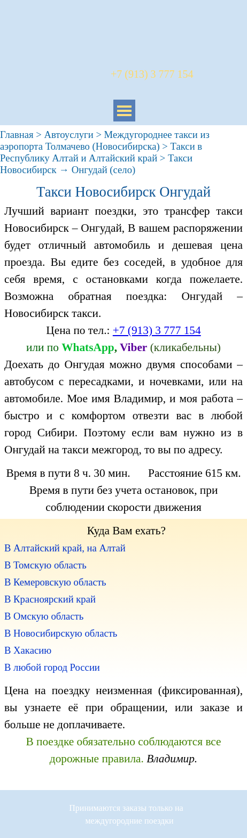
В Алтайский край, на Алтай (65, 548)
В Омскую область (43, 616)
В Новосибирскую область (60, 633)
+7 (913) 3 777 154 (157, 330)
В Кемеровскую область (55, 582)
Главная (17, 134)
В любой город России (52, 667)
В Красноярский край (50, 599)
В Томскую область (45, 565)
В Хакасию (27, 650)
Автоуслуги (69, 134)
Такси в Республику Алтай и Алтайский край (101, 152)
